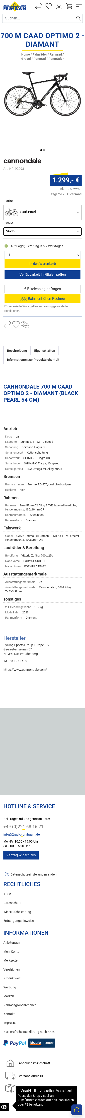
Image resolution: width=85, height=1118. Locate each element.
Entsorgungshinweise (18, 898)
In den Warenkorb (42, 241)
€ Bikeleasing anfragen (42, 266)
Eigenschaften (44, 328)
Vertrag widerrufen (21, 832)
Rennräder (56, 59)
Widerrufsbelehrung (17, 889)
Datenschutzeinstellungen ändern (34, 852)
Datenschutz (12, 880)
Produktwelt (12, 955)
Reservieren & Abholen (42, 251)
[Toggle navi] (79, 6)
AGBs (7, 871)
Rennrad (40, 59)
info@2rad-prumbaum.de (21, 812)
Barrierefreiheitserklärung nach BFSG (29, 1009)
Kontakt (9, 991)
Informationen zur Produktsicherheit (33, 337)
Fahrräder (40, 54)
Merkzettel (10, 938)
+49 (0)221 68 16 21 (23, 803)
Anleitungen (11, 920)
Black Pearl (27, 189)
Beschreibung (17, 328)
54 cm (10, 208)
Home (25, 54)
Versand (76, 171)
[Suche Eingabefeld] (38, 18)
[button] (41, 127)
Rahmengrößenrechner (19, 982)
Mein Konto (11, 929)
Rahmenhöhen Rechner (42, 276)
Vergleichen (11, 946)
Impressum (11, 1000)
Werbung (9, 964)
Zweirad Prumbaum (29, 1096)
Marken (8, 973)
